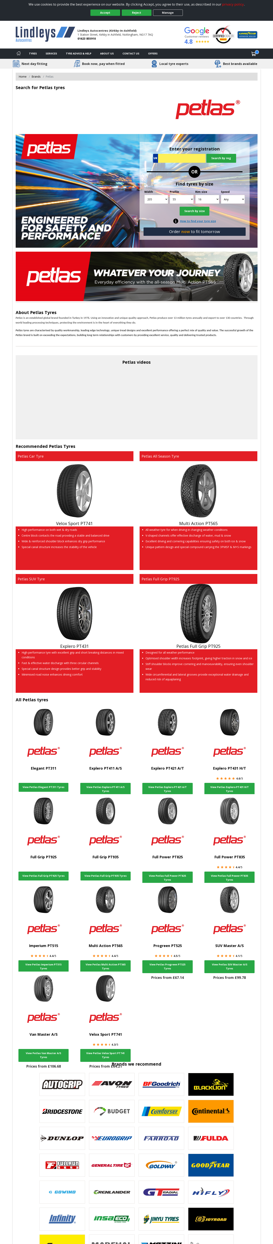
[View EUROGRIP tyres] (112, 1138)
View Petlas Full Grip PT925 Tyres (43, 876)
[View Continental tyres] (211, 1111)
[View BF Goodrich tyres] (161, 1084)
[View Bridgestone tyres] (62, 1111)
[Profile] (182, 199)
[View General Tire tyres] (112, 1165)
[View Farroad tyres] (161, 1138)
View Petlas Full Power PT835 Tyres (229, 877)
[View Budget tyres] (112, 1111)
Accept (105, 12)
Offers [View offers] (153, 53)
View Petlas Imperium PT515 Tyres (43, 966)
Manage (168, 12)
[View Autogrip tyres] (62, 1084)
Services (51, 53)
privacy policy (233, 4)
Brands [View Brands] (36, 76)
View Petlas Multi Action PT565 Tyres (105, 966)
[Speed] (233, 199)
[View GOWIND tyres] (62, 1192)
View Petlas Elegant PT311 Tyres (43, 787)
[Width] (156, 199)
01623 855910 (87, 38)
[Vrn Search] (179, 158)
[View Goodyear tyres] (211, 1165)
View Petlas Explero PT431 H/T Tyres (229, 789)
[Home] (19, 54)
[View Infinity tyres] (62, 1219)
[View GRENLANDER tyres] (112, 1192)
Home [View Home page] (23, 76)
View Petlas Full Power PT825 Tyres (167, 877)
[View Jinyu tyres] (161, 1219)
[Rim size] (207, 199)
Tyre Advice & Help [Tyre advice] (78, 53)
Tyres (33, 53)
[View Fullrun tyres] (62, 1165)
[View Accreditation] (223, 34)
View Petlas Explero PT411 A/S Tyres (105, 789)
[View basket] (254, 54)
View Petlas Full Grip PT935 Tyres (105, 876)
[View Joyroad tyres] (211, 1219)
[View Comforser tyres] (161, 1111)
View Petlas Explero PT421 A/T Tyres (167, 789)
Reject (136, 12)
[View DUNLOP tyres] (62, 1138)
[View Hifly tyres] (211, 1192)
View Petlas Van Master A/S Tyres (43, 1055)
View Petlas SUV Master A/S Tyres (229, 966)
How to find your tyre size (198, 221)
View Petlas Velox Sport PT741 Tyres (105, 1055)
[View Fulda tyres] (211, 1138)
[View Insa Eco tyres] (112, 1219)
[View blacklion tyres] (211, 1084)
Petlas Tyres (43, 312)
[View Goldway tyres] (161, 1165)
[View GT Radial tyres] (161, 1192)
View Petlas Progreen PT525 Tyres (167, 966)
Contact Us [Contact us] (131, 53)
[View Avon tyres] (112, 1084)
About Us (107, 53)
